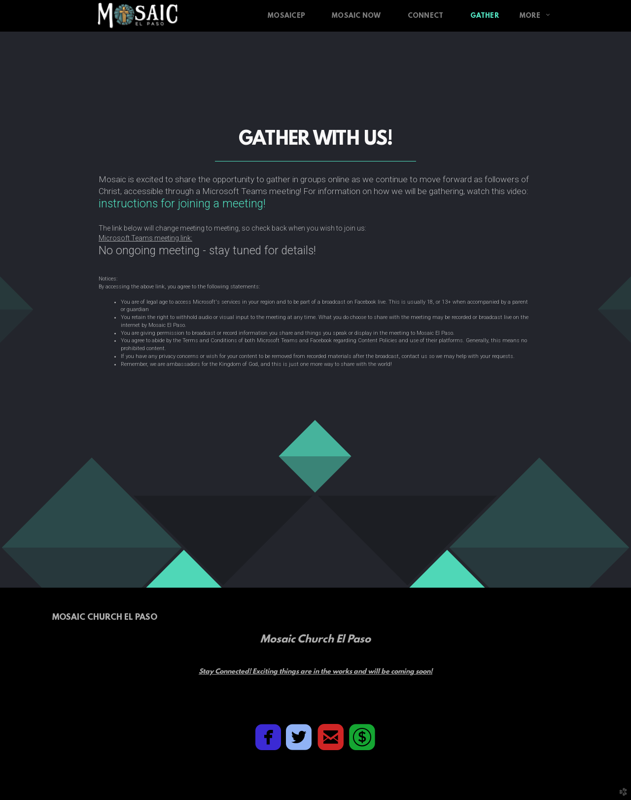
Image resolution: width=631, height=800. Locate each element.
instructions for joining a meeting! (182, 203)
